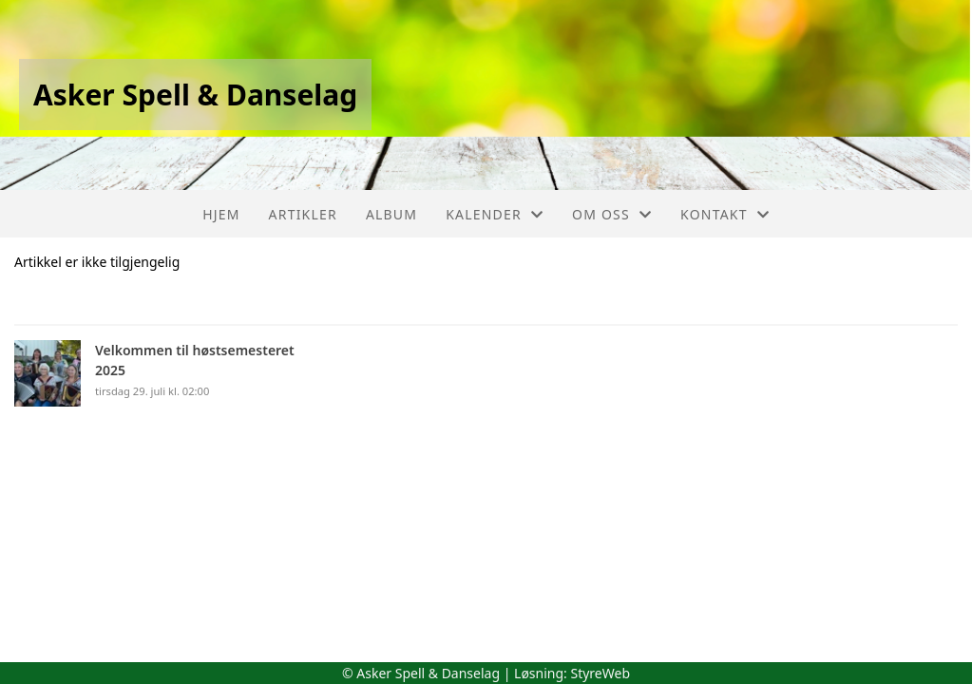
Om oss (612, 214)
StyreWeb (600, 673)
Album (391, 214)
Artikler (303, 214)
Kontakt (725, 214)
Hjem (220, 214)
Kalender (494, 214)
